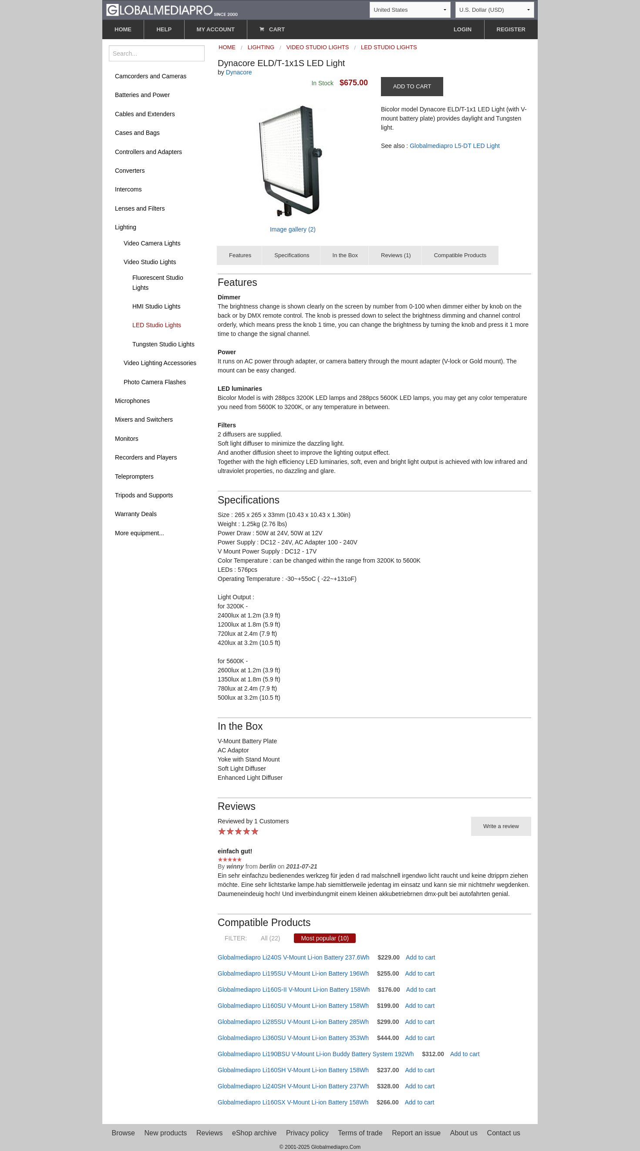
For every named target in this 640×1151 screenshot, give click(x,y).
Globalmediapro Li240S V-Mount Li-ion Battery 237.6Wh (294, 957)
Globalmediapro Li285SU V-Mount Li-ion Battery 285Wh (293, 1021)
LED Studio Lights (156, 325)
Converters (130, 170)
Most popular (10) (325, 938)
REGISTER (511, 29)
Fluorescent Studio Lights (157, 282)
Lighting (125, 227)
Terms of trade (360, 1133)
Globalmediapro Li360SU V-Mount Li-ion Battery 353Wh (293, 1037)
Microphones (132, 400)
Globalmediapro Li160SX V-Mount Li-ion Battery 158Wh (293, 1102)
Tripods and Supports (144, 495)
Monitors (126, 438)
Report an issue (416, 1133)
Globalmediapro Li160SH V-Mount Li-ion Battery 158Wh (293, 1070)
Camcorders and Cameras (150, 76)
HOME (123, 29)
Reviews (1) (396, 255)
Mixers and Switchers (144, 419)
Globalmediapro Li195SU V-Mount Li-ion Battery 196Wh (293, 973)
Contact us (503, 1133)
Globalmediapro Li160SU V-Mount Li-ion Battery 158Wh (293, 1005)
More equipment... (139, 533)
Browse (123, 1133)
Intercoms (128, 189)
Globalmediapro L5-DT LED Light (455, 145)
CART (272, 29)
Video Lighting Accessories (160, 362)
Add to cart (420, 957)
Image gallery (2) (293, 229)
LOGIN (463, 29)
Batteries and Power (142, 94)
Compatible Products (460, 255)
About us (464, 1133)
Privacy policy (307, 1133)
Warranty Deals (136, 513)
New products (166, 1133)
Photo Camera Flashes (155, 382)
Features (240, 255)
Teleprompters (134, 476)
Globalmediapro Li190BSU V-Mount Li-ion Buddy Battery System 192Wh (316, 1053)
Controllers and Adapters (148, 151)
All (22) (270, 938)
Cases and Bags (137, 132)
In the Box (345, 255)
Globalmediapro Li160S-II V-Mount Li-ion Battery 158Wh (294, 989)
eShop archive (254, 1133)
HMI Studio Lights (156, 306)
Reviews (209, 1133)
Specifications (291, 255)
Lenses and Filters (140, 208)
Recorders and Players (146, 457)
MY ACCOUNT (216, 29)
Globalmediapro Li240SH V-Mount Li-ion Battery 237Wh (293, 1086)
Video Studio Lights (150, 261)
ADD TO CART (412, 86)
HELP (164, 29)
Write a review (501, 826)
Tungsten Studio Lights (163, 344)
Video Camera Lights (152, 243)
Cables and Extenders (145, 114)
